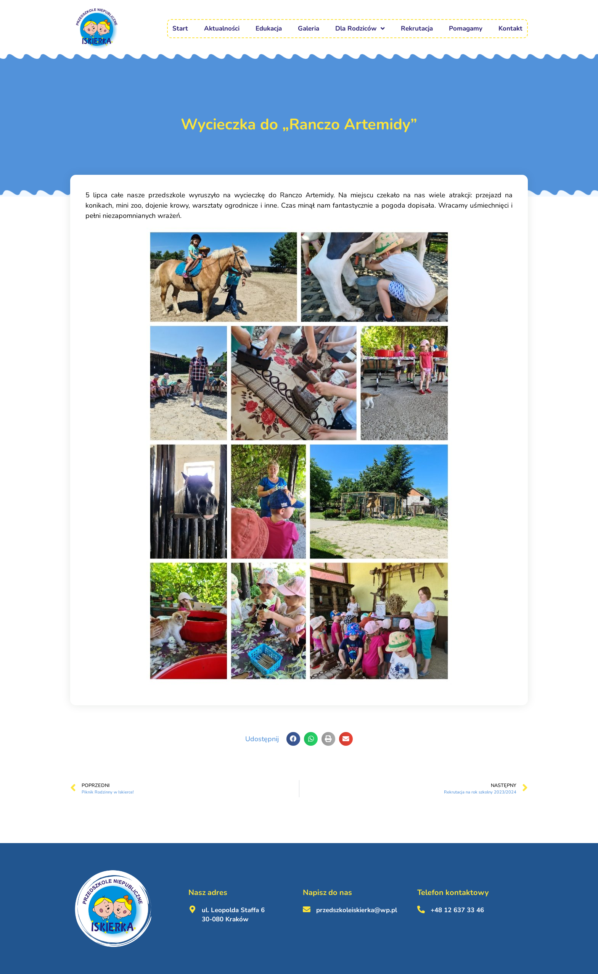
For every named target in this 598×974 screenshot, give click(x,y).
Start (180, 28)
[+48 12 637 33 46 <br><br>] (421, 909)
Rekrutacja (417, 28)
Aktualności (222, 28)
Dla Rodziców (360, 28)
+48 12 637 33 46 (457, 910)
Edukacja (269, 28)
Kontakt (510, 28)
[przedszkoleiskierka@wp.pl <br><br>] (306, 909)
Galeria (308, 28)
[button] (293, 739)
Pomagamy (465, 28)
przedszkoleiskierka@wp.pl (356, 910)
